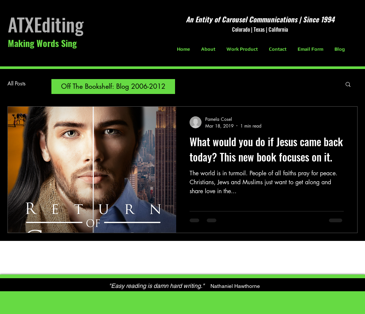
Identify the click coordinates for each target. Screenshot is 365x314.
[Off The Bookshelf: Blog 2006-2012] (113, 86)
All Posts (16, 83)
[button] (348, 85)
